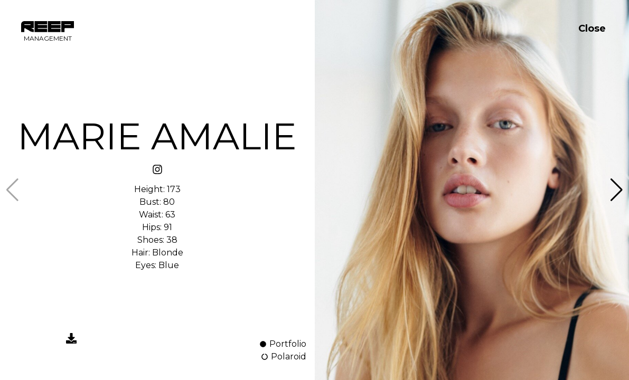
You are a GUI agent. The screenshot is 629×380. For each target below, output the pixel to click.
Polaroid (283, 357)
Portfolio (282, 344)
